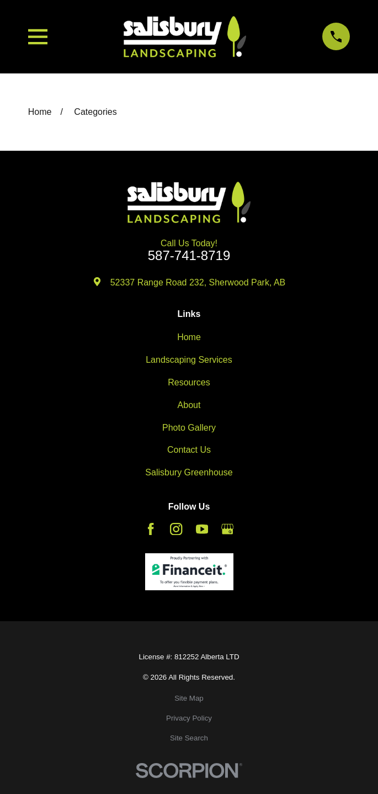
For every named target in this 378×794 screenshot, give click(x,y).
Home (189, 337)
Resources (189, 382)
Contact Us (189, 449)
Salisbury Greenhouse (188, 472)
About (189, 405)
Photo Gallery (189, 427)
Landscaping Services (189, 359)
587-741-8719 (189, 255)
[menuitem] (189, 698)
